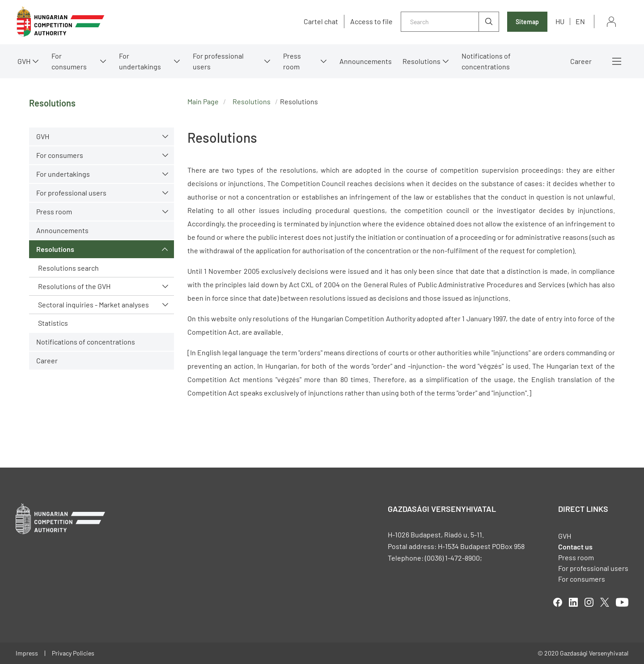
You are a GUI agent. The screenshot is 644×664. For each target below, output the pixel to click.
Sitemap (527, 22)
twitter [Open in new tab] (604, 602)
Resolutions (421, 61)
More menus (616, 61)
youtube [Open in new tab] (622, 602)
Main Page (203, 101)
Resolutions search (68, 268)
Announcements (365, 61)
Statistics (53, 323)
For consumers (69, 61)
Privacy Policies (73, 653)
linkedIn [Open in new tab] (573, 602)
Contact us (575, 546)
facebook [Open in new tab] (557, 602)
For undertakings (140, 61)
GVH (23, 61)
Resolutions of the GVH (74, 286)
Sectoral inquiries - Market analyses (93, 304)
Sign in (611, 22)
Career (581, 61)
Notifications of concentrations (486, 61)
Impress (27, 653)
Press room (292, 61)
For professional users (218, 61)
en (580, 21)
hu (559, 21)
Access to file (371, 21)
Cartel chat (321, 21)
